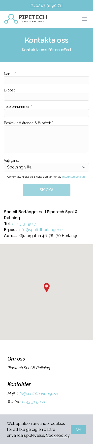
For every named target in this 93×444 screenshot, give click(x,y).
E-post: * (46, 94)
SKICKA (47, 190)
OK (78, 429)
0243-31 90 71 (46, 5)
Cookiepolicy (58, 435)
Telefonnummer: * (46, 111)
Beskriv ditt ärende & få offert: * (46, 137)
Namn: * (46, 78)
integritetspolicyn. (74, 176)
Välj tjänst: (46, 165)
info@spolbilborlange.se (40, 229)
